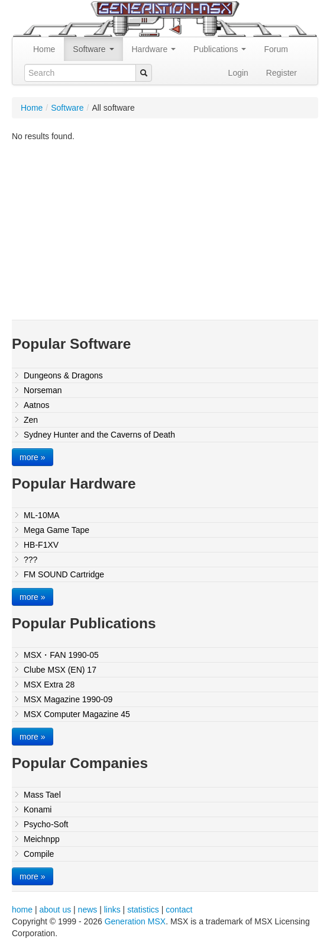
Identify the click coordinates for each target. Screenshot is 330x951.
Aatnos (37, 405)
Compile (39, 854)
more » (33, 457)
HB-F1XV (41, 545)
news (88, 909)
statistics (143, 909)
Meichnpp (42, 839)
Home (44, 49)
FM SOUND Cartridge (64, 574)
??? (30, 559)
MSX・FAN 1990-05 (61, 655)
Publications (219, 49)
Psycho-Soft (46, 824)
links (112, 909)
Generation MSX (135, 921)
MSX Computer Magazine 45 (77, 714)
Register (281, 73)
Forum (275, 49)
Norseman (43, 390)
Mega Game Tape (56, 530)
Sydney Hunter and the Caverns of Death (99, 434)
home (22, 909)
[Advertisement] (171, 225)
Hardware (154, 49)
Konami (37, 809)
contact (179, 909)
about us (55, 909)
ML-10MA (42, 515)
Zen (31, 420)
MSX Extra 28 (49, 684)
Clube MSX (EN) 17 (60, 669)
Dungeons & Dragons (63, 375)
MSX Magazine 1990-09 (68, 699)
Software (93, 49)
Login (238, 73)
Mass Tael (42, 794)
